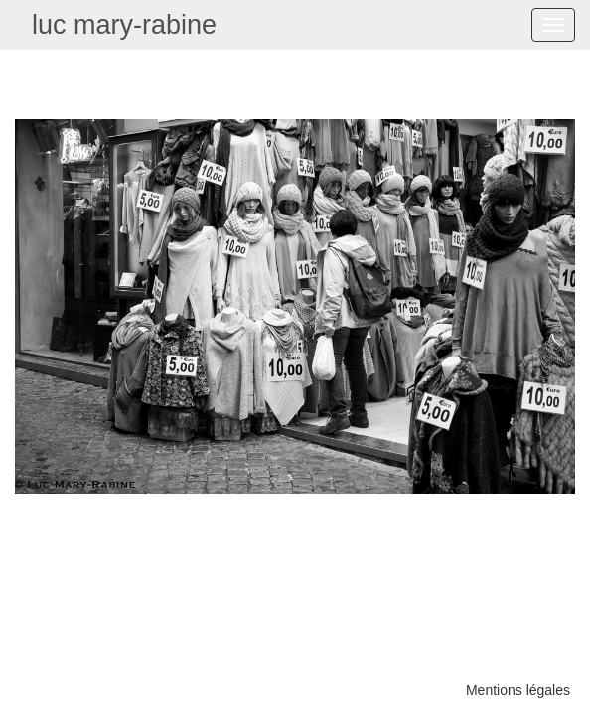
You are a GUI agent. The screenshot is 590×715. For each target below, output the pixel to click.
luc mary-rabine (124, 25)
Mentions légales (518, 690)
